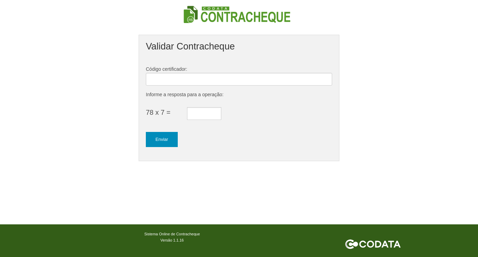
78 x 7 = (158, 112)
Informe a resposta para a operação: (184, 94)
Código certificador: (166, 69)
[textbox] (239, 79)
